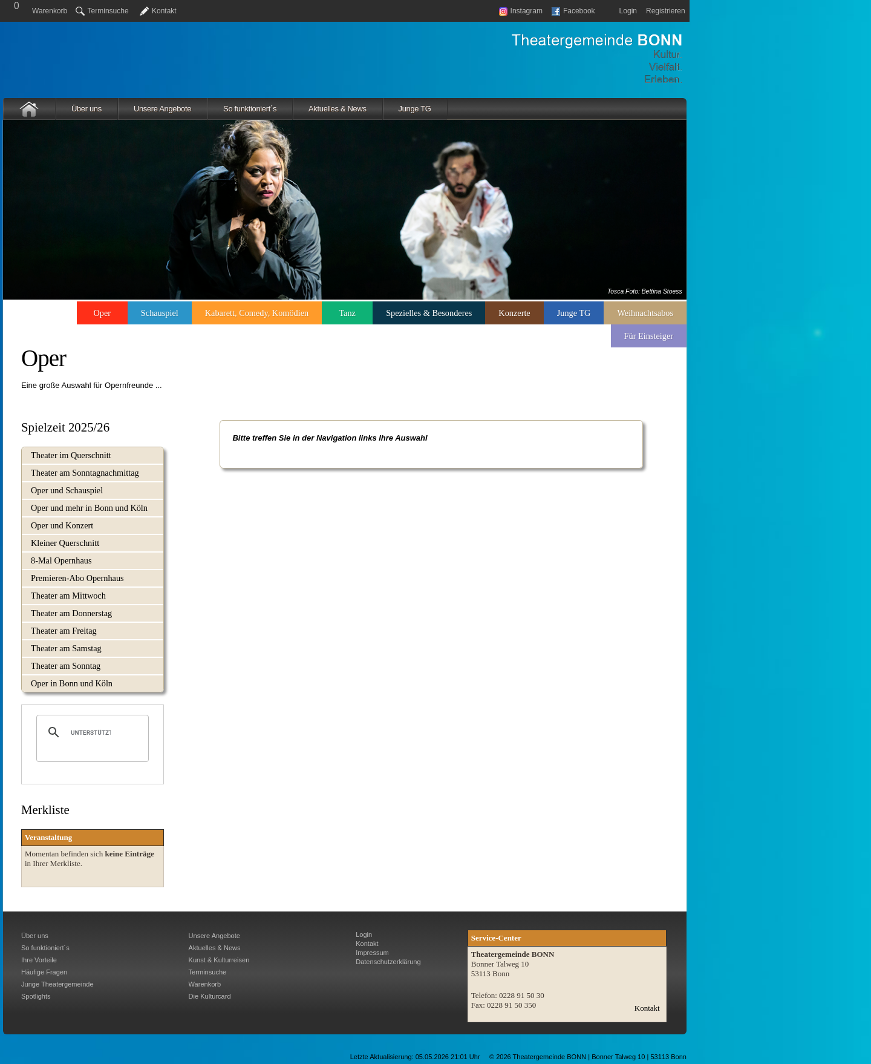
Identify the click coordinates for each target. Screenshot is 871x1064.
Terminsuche (102, 11)
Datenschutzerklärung (388, 961)
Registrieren (665, 11)
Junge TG (415, 108)
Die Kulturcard (210, 996)
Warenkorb (49, 11)
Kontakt (164, 11)
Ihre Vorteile (39, 960)
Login (628, 11)
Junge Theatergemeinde (57, 984)
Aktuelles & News (337, 108)
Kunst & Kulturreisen (219, 960)
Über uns (86, 108)
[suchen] (91, 732)
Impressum (372, 952)
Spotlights (36, 996)
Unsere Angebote (162, 108)
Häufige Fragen (44, 972)
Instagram (521, 11)
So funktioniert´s (249, 108)
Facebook (573, 11)
